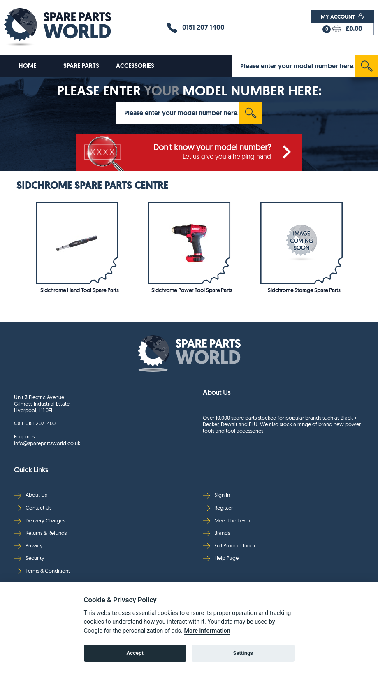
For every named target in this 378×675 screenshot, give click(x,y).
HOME (27, 66)
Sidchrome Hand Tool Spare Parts (79, 290)
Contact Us (32, 507)
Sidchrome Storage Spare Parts (304, 290)
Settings (243, 653)
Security (29, 557)
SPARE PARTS (81, 66)
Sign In (216, 495)
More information (207, 630)
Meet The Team (226, 520)
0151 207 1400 (196, 27)
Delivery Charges (39, 520)
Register (218, 507)
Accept (135, 653)
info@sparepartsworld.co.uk (47, 443)
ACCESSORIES (135, 66)
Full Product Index (229, 545)
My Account (343, 16)
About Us (30, 495)
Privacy (28, 545)
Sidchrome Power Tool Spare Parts (191, 290)
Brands (216, 532)
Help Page (221, 557)
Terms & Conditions (42, 570)
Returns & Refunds (40, 532)
